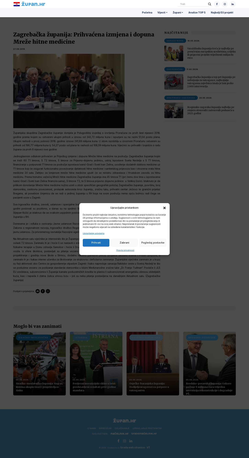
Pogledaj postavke (152, 242)
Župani (177, 12)
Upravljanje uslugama (93, 233)
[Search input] (193, 4)
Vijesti (161, 12)
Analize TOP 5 (197, 12)
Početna (147, 12)
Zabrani (124, 242)
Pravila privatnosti (125, 250)
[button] (164, 207)
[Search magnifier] (209, 4)
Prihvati (96, 242)
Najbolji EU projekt (222, 12)
